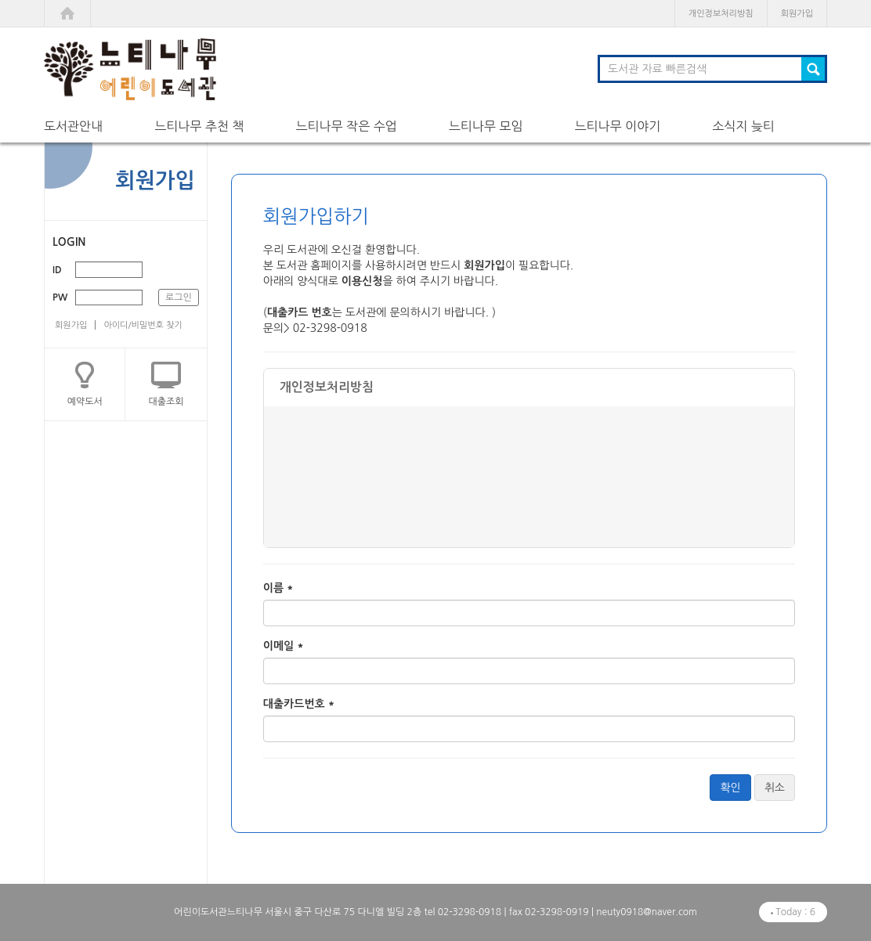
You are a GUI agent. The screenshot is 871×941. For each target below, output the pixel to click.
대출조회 (166, 401)
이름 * (278, 587)
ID (57, 270)
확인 (730, 787)
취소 (774, 787)
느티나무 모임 (486, 126)
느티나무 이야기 (617, 126)
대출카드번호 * (298, 703)
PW (59, 297)
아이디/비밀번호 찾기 (142, 325)
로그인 (178, 297)
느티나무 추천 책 (199, 126)
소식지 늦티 (743, 126)
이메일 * (283, 645)
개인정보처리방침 (721, 13)
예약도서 (85, 401)
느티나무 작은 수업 (345, 126)
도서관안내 (73, 126)
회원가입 (797, 13)
